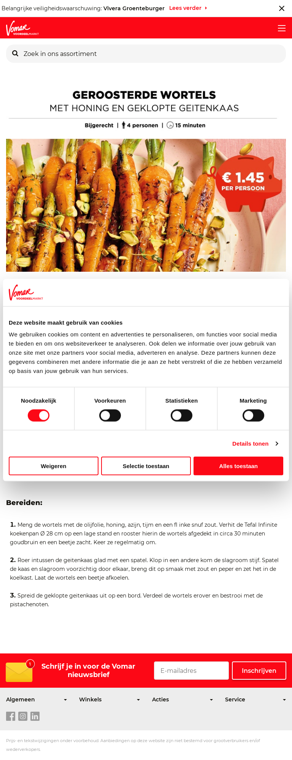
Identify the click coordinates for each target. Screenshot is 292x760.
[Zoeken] (15, 53)
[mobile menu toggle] (278, 28)
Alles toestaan (238, 466)
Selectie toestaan (146, 466)
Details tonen (250, 443)
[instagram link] (22, 716)
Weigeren (53, 466)
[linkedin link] (35, 716)
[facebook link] (10, 716)
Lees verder (185, 8)
